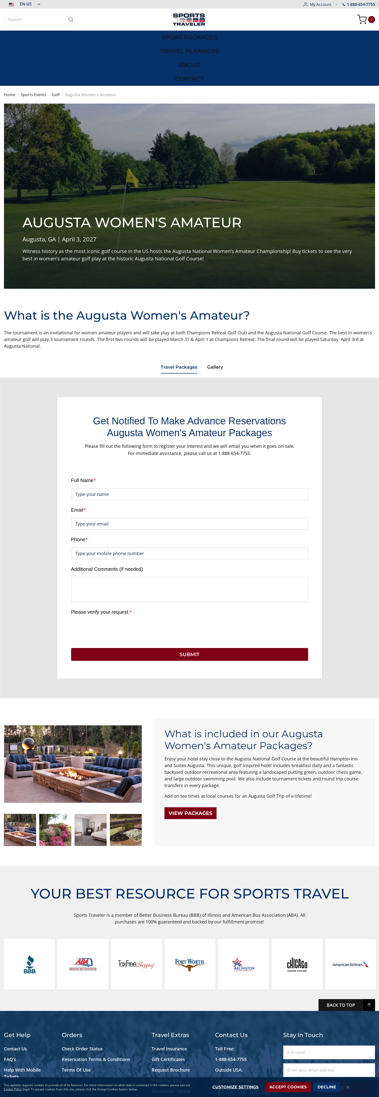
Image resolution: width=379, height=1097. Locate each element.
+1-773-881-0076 (232, 1037)
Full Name (83, 437)
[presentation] (108, 586)
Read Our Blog (167, 1037)
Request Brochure (171, 1027)
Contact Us (15, 1005)
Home (9, 51)
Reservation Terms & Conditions (96, 1016)
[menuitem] (61, 37)
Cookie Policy (13, 1089)
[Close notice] (348, 1087)
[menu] (189, 37)
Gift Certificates (168, 1016)
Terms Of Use (76, 1027)
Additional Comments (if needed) (107, 526)
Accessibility (17, 1044)
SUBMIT (189, 611)
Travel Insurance (169, 1005)
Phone (79, 496)
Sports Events (33, 51)
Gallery (217, 325)
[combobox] (41, 19)
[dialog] (189, 1087)
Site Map (13, 1065)
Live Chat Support (23, 1055)
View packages (190, 770)
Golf (56, 51)
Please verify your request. (101, 569)
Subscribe (329, 1045)
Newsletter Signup (171, 1048)
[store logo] (189, 19)
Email (78, 467)
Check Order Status (82, 1005)
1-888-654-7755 (319, 4)
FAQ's (10, 1016)
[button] (22, 4)
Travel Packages (178, 325)
